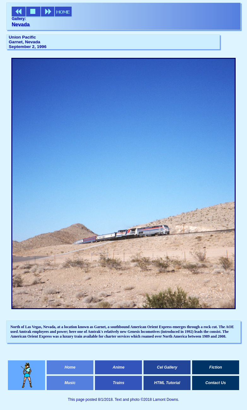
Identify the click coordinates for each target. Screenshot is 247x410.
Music (69, 383)
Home (70, 367)
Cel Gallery (167, 367)
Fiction (215, 367)
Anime (119, 367)
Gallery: (19, 18)
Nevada (21, 24)
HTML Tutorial (167, 383)
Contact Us (215, 383)
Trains (118, 383)
